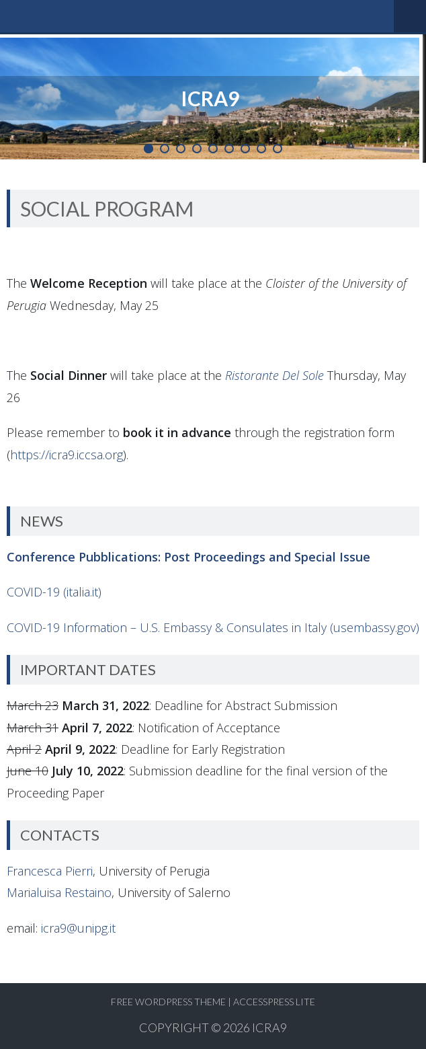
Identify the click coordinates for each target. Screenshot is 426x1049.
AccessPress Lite (274, 1001)
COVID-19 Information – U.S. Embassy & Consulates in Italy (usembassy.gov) (213, 627)
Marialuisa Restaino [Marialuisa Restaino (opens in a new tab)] (59, 892)
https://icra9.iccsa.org (66, 454)
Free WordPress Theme (168, 1001)
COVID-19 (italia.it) (54, 592)
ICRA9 (269, 1027)
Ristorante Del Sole (274, 375)
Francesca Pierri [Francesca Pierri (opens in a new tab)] (50, 871)
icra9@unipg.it (78, 928)
